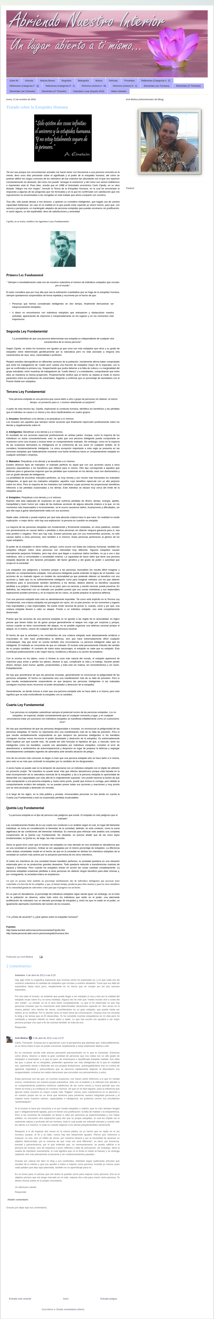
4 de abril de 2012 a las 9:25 (41, 975)
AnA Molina (21, 1038)
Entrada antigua (108, 1298)
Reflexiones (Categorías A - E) (155, 80)
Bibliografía (83, 80)
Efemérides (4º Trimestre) (54, 91)
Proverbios (129, 80)
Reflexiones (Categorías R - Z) (60, 86)
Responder (20, 1027)
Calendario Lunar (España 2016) (88, 91)
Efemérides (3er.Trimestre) (22, 91)
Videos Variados (118, 91)
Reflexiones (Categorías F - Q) (24, 86)
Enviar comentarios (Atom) (70, 1309)
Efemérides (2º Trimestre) (188, 86)
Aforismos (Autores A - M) (93, 86)
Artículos (29, 80)
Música (98, 80)
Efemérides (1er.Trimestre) (156, 86)
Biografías (66, 80)
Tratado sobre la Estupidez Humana (37, 107)
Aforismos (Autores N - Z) (125, 86)
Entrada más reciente (20, 1298)
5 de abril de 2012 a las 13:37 (48, 1038)
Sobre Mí (14, 80)
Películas (113, 80)
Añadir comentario (18, 1199)
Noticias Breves (47, 80)
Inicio (66, 1298)
